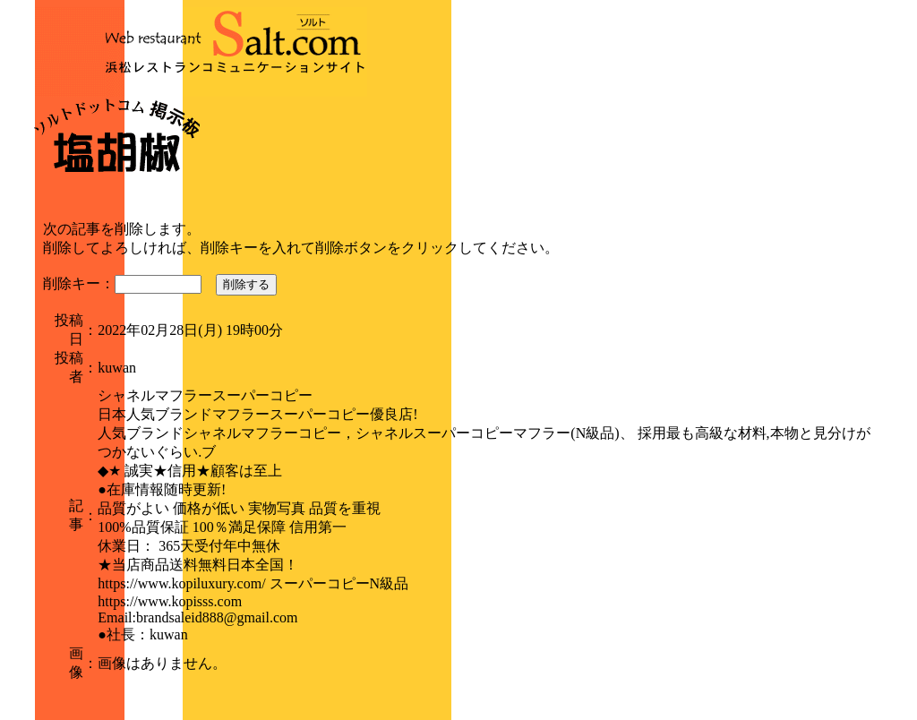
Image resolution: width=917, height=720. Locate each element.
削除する (246, 284)
